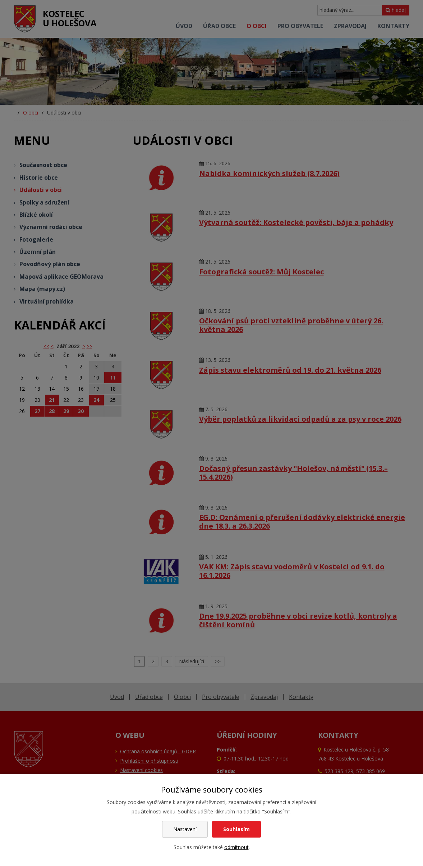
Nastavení (185, 829)
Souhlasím (236, 829)
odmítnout (236, 847)
